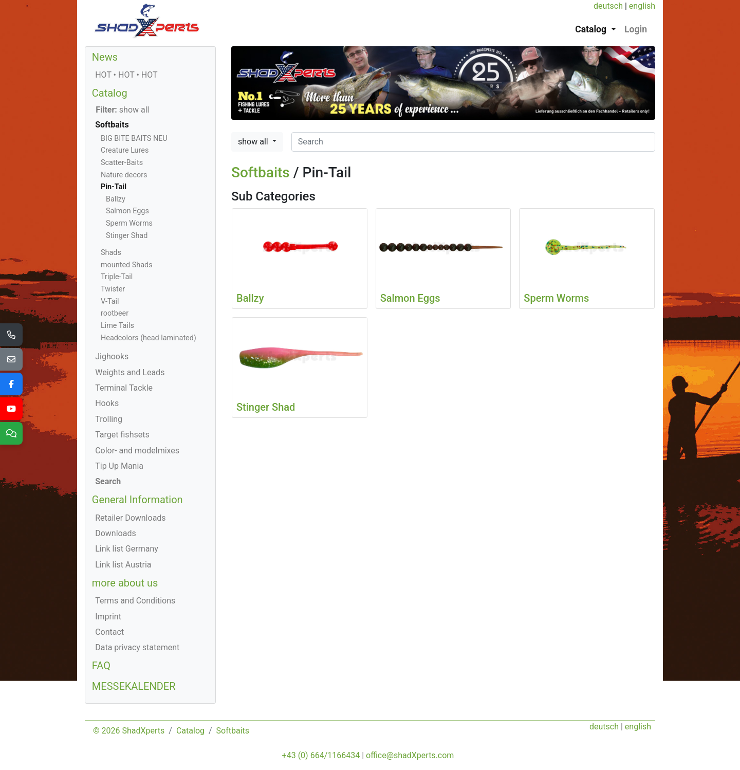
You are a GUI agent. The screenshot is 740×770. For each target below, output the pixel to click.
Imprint (108, 616)
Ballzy (115, 199)
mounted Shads (127, 265)
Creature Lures (125, 150)
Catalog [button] (591, 29)
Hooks (107, 403)
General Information (137, 499)
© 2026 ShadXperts (128, 731)
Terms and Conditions (135, 601)
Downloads (115, 533)
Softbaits (260, 172)
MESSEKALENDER (134, 686)
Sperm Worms (129, 223)
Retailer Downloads (130, 518)
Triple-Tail (117, 276)
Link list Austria (123, 565)
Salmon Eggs (127, 211)
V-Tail (110, 301)
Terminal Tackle (124, 388)
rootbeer (114, 313)
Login (635, 29)
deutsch (608, 6)
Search (108, 481)
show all (254, 141)
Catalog (109, 93)
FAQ (101, 665)
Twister (113, 289)
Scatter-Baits (122, 162)
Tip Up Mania (119, 466)
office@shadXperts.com (410, 755)
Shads (111, 252)
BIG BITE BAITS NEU (134, 138)
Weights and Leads (129, 372)
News (105, 57)
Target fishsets (122, 434)
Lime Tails (117, 325)
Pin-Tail (113, 186)
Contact (109, 632)
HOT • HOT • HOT (126, 75)
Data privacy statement (137, 647)
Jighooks (111, 356)
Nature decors (124, 175)
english (642, 6)
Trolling (108, 419)
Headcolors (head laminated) (148, 338)
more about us (125, 583)
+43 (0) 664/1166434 (321, 755)
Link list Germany (126, 549)
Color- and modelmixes (137, 450)
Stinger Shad (126, 235)
